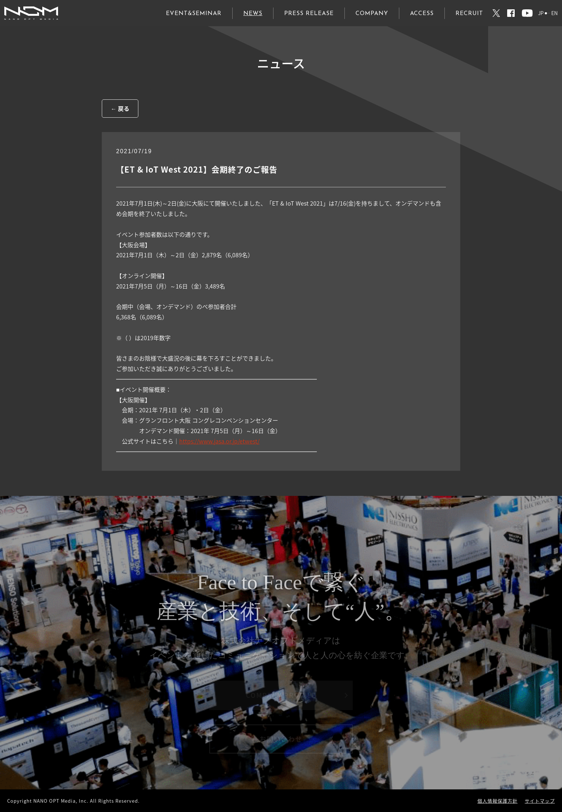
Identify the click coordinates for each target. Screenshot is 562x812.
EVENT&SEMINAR (194, 14)
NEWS (252, 14)
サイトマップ (540, 800)
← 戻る (120, 108)
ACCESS (422, 14)
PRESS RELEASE (309, 14)
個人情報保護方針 (497, 800)
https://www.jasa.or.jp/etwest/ (219, 441)
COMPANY (372, 14)
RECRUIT (469, 14)
